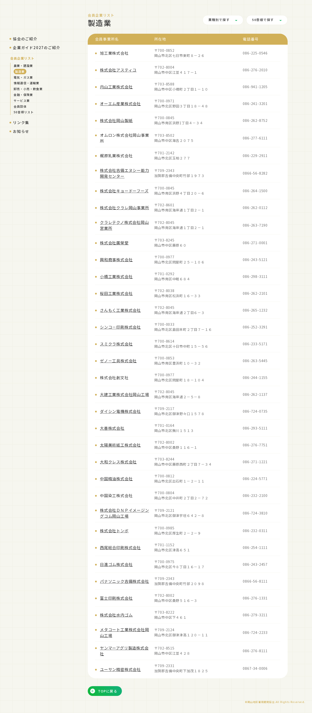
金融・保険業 (23, 95)
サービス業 (22, 100)
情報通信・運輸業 (26, 83)
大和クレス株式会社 (118, 462)
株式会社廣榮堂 (114, 243)
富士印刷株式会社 (116, 598)
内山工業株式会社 (116, 87)
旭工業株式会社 (114, 53)
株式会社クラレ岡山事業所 (124, 207)
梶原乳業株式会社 (116, 155)
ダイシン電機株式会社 (120, 411)
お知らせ (21, 131)
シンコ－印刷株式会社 (120, 327)
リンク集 (21, 122)
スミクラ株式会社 (116, 344)
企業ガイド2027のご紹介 (36, 47)
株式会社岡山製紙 (116, 120)
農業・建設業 (23, 65)
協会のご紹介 (25, 38)
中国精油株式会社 (116, 479)
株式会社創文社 (114, 377)
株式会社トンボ (114, 531)
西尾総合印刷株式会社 (120, 547)
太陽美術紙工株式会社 (120, 445)
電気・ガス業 (23, 77)
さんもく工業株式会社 (120, 310)
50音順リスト (24, 112)
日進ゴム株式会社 (116, 564)
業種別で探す (219, 20)
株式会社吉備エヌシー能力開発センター (124, 173)
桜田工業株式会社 (116, 293)
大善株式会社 (112, 428)
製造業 (20, 71)
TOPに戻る (103, 691)
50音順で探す (263, 20)
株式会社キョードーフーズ (124, 191)
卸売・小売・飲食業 (28, 89)
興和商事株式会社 (116, 259)
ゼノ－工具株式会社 (118, 361)
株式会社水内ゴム (116, 615)
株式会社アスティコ (118, 70)
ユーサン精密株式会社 (120, 669)
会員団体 (20, 106)
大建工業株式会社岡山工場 (124, 394)
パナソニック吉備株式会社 (124, 581)
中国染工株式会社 (116, 495)
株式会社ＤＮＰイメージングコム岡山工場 (124, 513)
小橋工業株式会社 (116, 276)
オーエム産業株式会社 (120, 103)
